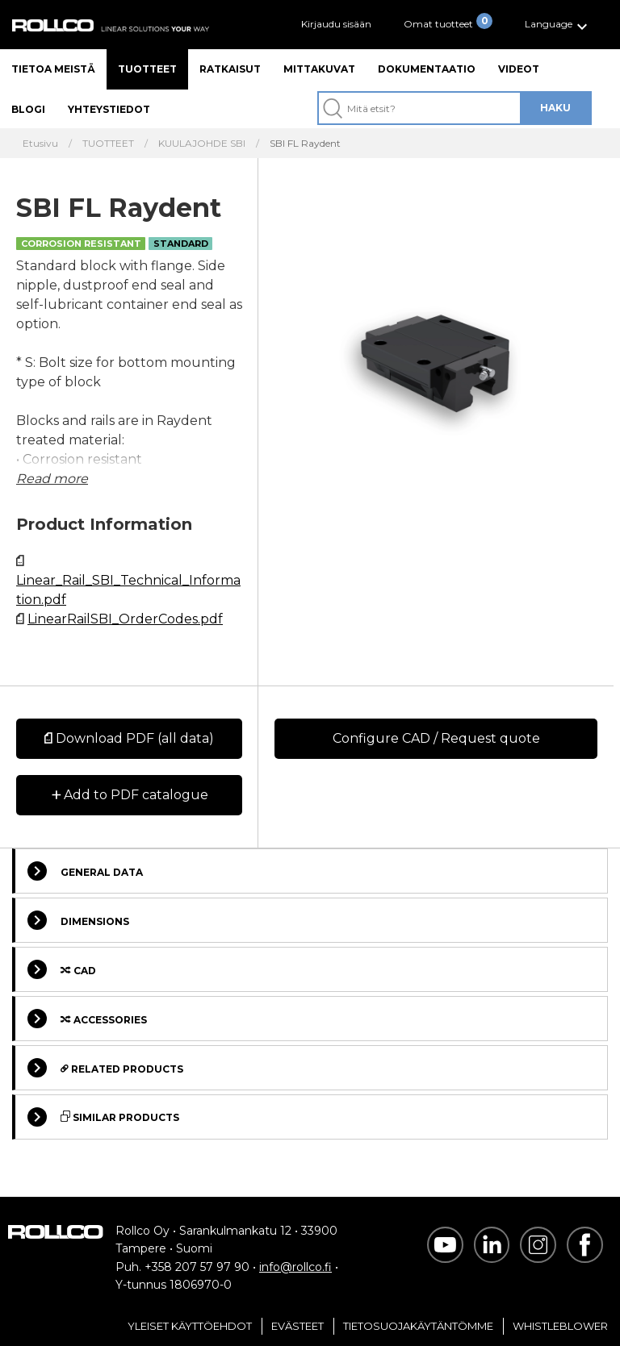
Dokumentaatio (426, 69)
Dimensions (78, 920)
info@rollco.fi (295, 1267)
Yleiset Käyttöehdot (190, 1325)
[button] (558, 24)
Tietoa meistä (53, 69)
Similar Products (103, 1117)
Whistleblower (560, 1325)
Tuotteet (147, 69)
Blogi (28, 109)
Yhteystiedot (109, 109)
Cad (61, 969)
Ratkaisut (230, 69)
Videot (518, 69)
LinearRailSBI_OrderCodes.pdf (125, 619)
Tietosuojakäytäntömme (418, 1325)
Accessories (87, 1018)
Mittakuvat (319, 69)
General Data (85, 871)
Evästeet (297, 1325)
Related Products (105, 1067)
